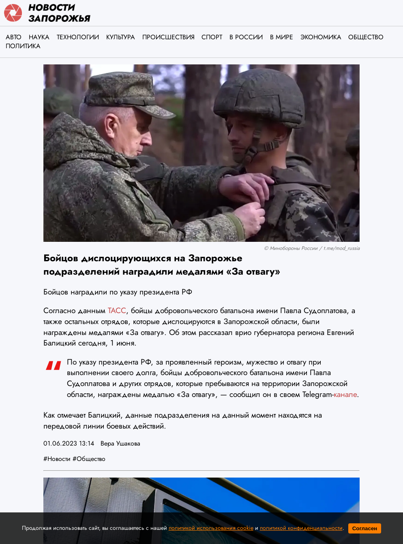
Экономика (320, 37)
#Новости (57, 458)
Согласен (364, 528)
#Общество (89, 458)
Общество (366, 37)
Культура (120, 37)
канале (345, 394)
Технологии (78, 37)
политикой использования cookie (211, 528)
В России (246, 37)
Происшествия (168, 37)
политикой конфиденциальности (301, 528)
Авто (13, 37)
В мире (281, 37)
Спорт (212, 37)
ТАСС (117, 310)
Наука (39, 37)
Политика (23, 46)
